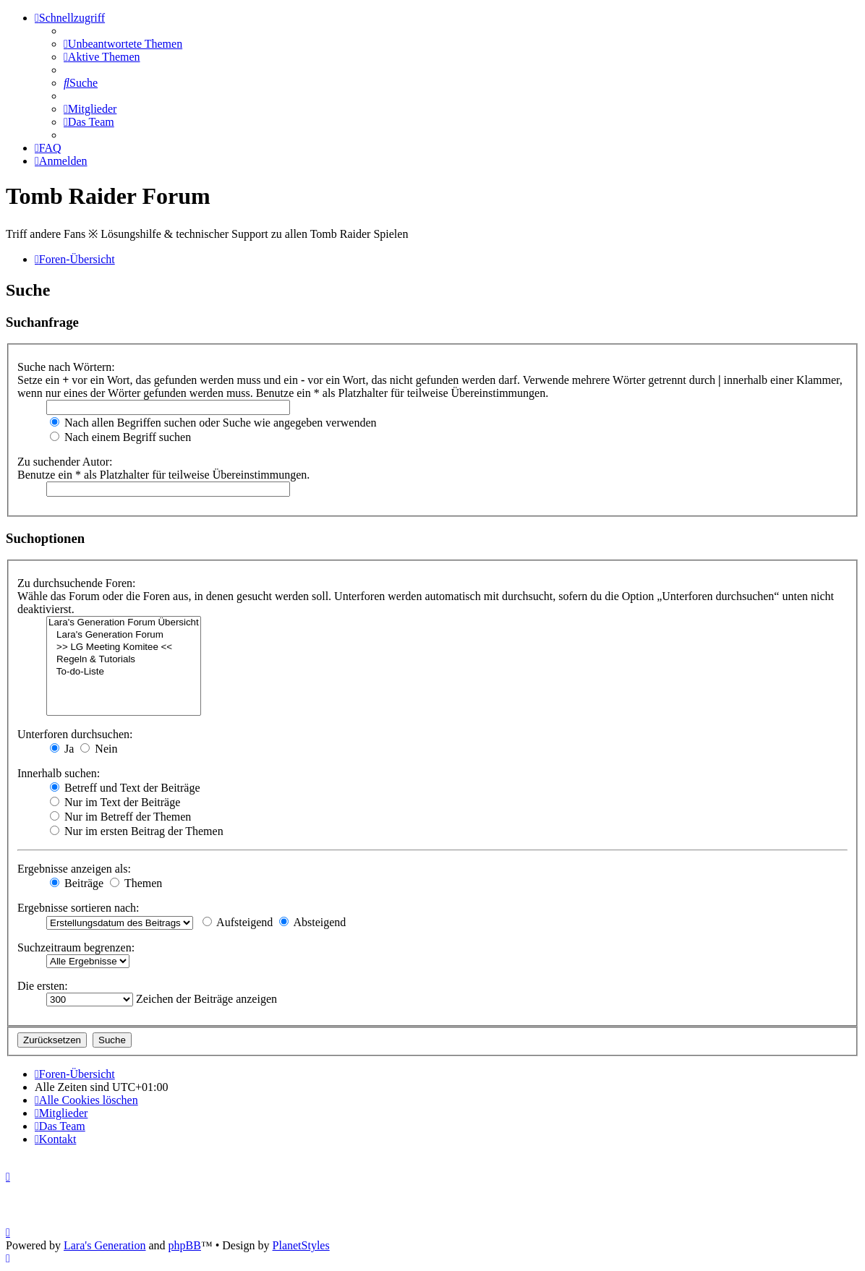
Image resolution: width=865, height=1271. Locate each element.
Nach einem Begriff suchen (120, 437)
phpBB (185, 1245)
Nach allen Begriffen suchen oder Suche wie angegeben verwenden (213, 422)
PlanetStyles (301, 1245)
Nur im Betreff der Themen (120, 816)
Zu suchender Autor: (65, 461)
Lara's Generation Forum (123, 635)
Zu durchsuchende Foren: (76, 583)
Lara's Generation (105, 1245)
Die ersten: (42, 986)
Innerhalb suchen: (58, 773)
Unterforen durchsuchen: (75, 734)
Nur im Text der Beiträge (115, 802)
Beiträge (76, 883)
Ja (62, 749)
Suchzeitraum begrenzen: (76, 947)
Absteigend (312, 922)
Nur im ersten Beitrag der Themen (136, 831)
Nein (98, 749)
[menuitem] (123, 44)
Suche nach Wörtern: (66, 367)
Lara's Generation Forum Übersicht (123, 623)
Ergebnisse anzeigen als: (74, 869)
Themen (136, 883)
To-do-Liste (123, 672)
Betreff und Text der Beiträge (125, 788)
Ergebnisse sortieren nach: (78, 908)
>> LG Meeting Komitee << (123, 647)
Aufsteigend (238, 922)
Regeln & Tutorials (123, 660)
